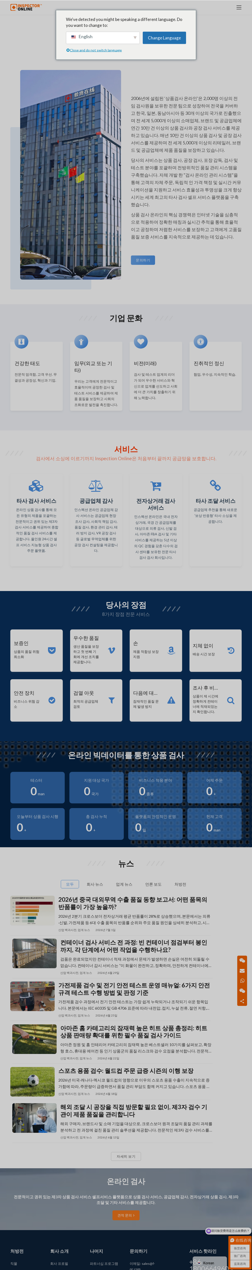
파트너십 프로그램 (104, 1179)
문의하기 (143, 260)
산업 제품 (17, 1210)
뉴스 (53, 1200)
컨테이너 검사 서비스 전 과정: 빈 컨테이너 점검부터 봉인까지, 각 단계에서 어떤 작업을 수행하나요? (210, 936)
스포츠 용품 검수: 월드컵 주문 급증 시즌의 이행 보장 (90, 1024)
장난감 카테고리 (22, 1221)
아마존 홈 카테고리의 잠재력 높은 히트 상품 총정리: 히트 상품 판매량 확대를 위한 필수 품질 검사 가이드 (210, 980)
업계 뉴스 (84, 963)
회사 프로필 (59, 1179)
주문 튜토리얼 (61, 1221)
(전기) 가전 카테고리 (25, 1200)
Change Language (164, 37)
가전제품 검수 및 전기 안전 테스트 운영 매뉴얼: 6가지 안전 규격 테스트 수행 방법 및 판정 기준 (90, 980)
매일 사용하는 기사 (24, 1189)
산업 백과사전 (67, 963)
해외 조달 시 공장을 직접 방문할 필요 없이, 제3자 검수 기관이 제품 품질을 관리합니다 (210, 1024)
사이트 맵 (97, 1216)
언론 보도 (57, 1189)
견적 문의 (126, 1131)
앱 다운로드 (99, 1189)
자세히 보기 (126, 1072)
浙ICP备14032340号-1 (153, 1262)
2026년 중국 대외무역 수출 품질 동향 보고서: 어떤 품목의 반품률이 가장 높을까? (89, 936)
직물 (13, 1179)
